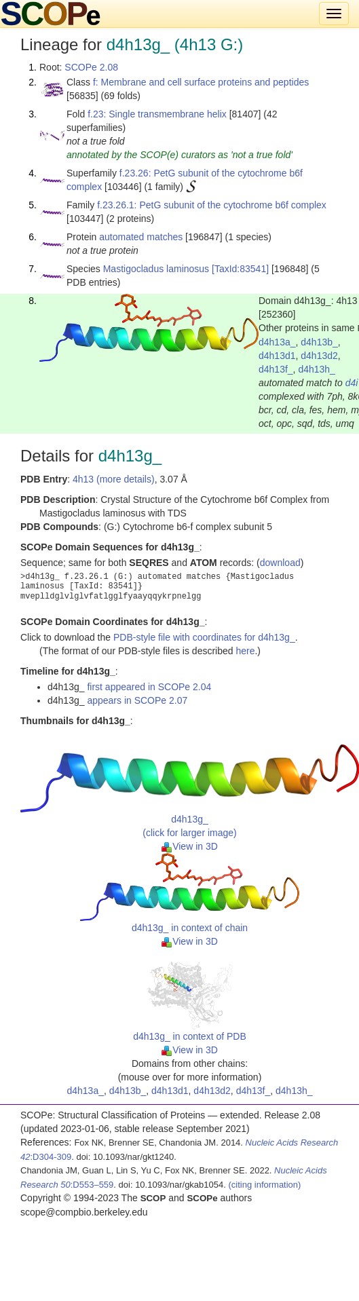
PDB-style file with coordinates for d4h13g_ (204, 637)
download (280, 562)
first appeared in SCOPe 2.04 (149, 686)
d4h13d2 (319, 355)
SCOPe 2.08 (91, 67)
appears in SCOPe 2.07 (137, 700)
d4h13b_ (319, 342)
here (244, 650)
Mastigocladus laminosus (156, 268)
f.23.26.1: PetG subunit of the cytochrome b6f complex (211, 205)
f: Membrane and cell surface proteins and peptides (201, 82)
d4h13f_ (276, 369)
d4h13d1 (277, 355)
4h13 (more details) (114, 479)
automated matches (141, 236)
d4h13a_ (277, 342)
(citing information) (264, 1185)
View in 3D (190, 846)
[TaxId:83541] (240, 268)
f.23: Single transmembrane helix (157, 114)
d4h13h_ (316, 369)
